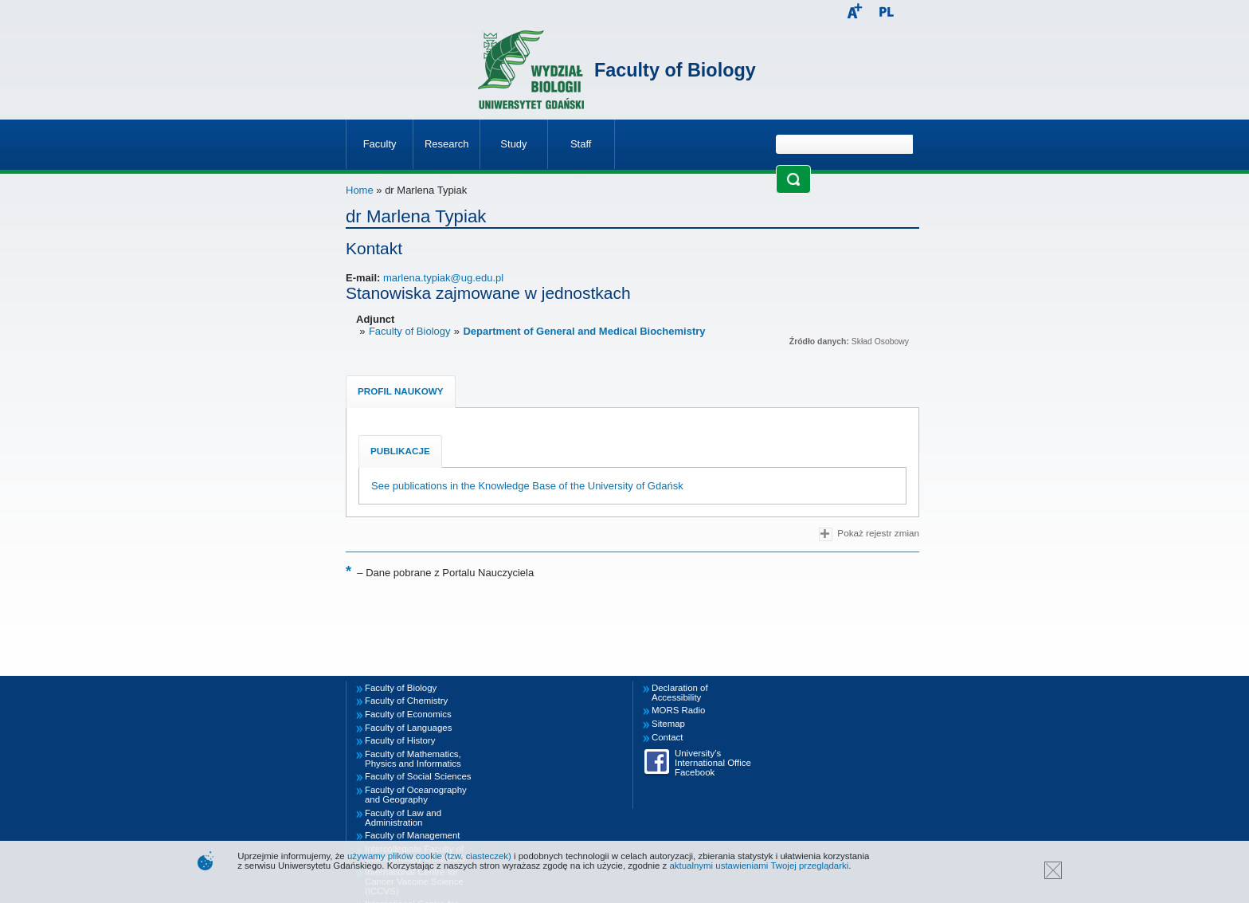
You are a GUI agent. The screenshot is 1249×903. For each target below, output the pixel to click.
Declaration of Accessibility (680, 692)
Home (360, 190)
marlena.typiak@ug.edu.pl (443, 278)
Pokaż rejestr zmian (869, 534)
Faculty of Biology (675, 70)
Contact (667, 737)
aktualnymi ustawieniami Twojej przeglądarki (758, 865)
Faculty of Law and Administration (403, 817)
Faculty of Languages (408, 727)
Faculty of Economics (408, 714)
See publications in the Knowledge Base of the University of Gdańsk (527, 486)
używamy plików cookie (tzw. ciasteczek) (429, 856)
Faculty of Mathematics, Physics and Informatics (413, 758)
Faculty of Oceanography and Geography (416, 794)
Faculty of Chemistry (406, 700)
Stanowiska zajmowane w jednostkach (488, 293)
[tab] (401, 391)
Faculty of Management (412, 835)
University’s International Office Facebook (713, 762)
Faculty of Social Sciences (418, 776)
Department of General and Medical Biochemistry (584, 331)
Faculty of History (400, 740)
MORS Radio (678, 710)
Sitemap (668, 723)
